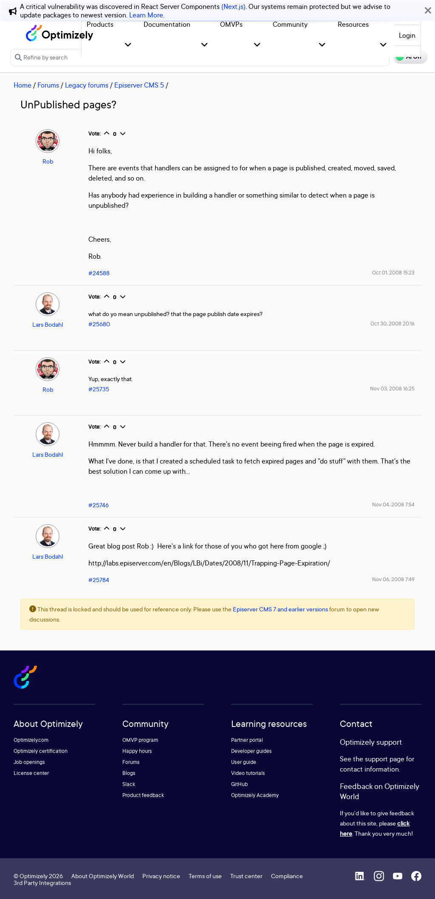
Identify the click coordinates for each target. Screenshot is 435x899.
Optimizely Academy (255, 795)
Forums (48, 85)
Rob (47, 161)
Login (407, 35)
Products (100, 24)
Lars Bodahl (47, 324)
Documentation (167, 24)
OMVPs (231, 24)
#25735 (98, 389)
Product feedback (143, 795)
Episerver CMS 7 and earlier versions (280, 609)
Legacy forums (86, 85)
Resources (353, 24)
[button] (128, 45)
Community (290, 24)
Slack (128, 784)
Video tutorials (248, 773)
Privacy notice (161, 876)
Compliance (287, 876)
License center (31, 773)
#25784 (98, 580)
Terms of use (205, 876)
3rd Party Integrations (42, 883)
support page (384, 758)
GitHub (239, 784)
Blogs (129, 773)
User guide (243, 762)
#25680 (99, 324)
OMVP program (140, 740)
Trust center (246, 876)
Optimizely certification (41, 751)
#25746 (98, 505)
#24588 (99, 273)
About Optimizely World (102, 876)
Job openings (29, 762)
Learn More (146, 15)
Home (22, 85)
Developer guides (251, 751)
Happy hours (137, 751)
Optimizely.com (31, 740)
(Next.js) (233, 6)
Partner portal (247, 740)
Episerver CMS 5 (139, 85)
